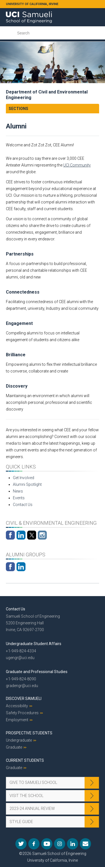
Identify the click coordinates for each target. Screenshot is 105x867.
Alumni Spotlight (27, 484)
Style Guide (21, 821)
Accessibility (17, 706)
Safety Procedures (22, 713)
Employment (17, 720)
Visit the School (26, 795)
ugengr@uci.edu (20, 657)
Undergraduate (19, 740)
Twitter (21, 843)
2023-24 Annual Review (32, 808)
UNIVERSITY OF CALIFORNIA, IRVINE (32, 4)
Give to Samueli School (33, 782)
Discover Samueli (23, 698)
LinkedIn (72, 843)
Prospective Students (29, 733)
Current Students (25, 760)
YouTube (46, 843)
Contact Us (22, 504)
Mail (85, 843)
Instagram (59, 843)
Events (19, 498)
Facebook (33, 843)
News (18, 491)
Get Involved (23, 477)
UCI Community (77, 165)
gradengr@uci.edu (22, 685)
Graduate (14, 747)
